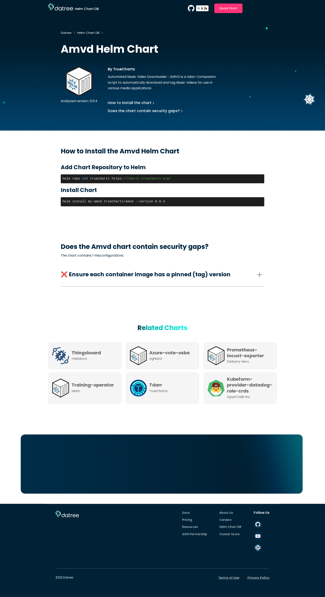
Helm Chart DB (88, 33)
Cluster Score (229, 534)
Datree (66, 33)
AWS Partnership (194, 534)
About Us (226, 513)
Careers (225, 520)
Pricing (187, 520)
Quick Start (228, 8)
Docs (186, 513)
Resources (190, 527)
